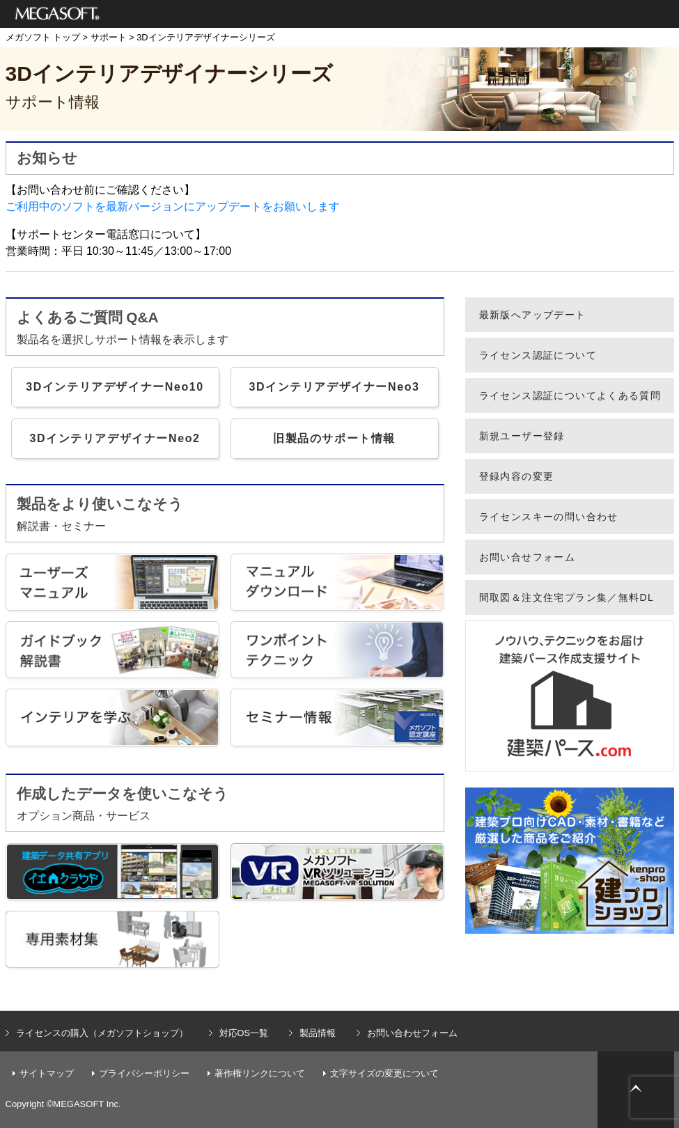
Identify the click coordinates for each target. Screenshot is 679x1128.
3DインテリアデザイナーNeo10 (115, 387)
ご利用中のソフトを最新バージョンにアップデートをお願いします (173, 206)
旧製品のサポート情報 (334, 438)
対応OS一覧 (244, 1033)
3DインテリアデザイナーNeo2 (114, 438)
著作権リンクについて (259, 1073)
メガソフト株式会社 (57, 14)
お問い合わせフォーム (412, 1033)
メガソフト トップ (43, 37)
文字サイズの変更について (384, 1073)
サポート (109, 37)
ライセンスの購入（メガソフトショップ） (102, 1033)
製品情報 (317, 1033)
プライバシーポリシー (144, 1073)
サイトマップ (46, 1073)
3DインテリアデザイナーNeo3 (334, 387)
